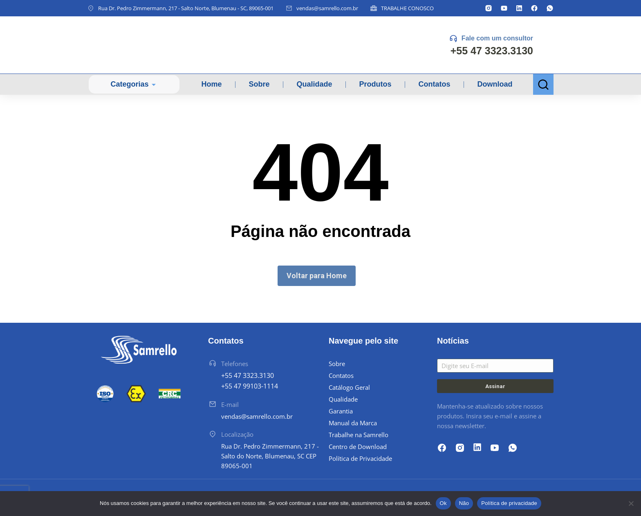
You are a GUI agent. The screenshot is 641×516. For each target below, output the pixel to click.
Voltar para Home (317, 275)
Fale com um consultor (497, 38)
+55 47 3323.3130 (491, 50)
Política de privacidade (509, 503)
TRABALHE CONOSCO (407, 8)
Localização (237, 434)
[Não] (631, 503)
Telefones (234, 364)
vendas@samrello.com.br (327, 8)
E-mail (230, 404)
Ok (443, 503)
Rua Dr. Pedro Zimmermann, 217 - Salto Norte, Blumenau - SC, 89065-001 (185, 8)
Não (464, 503)
